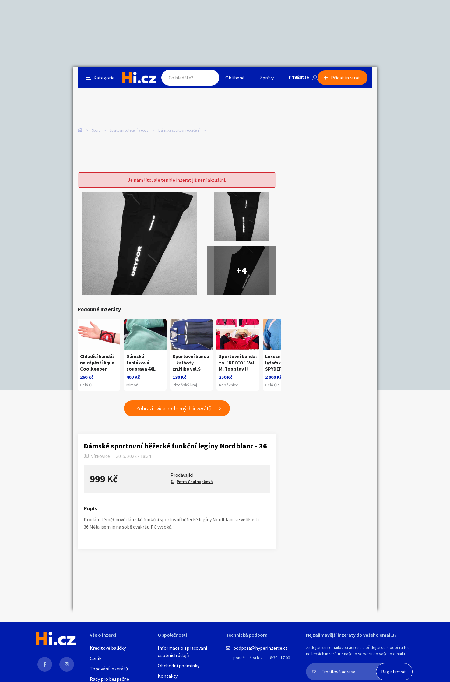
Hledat (203, 80)
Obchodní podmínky (178, 666)
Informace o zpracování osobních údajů (182, 651)
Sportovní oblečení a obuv (129, 127)
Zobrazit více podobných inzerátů (174, 416)
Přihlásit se (295, 80)
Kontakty (168, 676)
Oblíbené (229, 80)
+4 (241, 260)
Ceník (95, 658)
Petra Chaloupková (195, 490)
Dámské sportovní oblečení (179, 127)
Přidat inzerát (350, 80)
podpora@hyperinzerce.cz (260, 648)
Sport (96, 127)
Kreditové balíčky (108, 648)
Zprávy (261, 80)
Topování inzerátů (109, 669)
